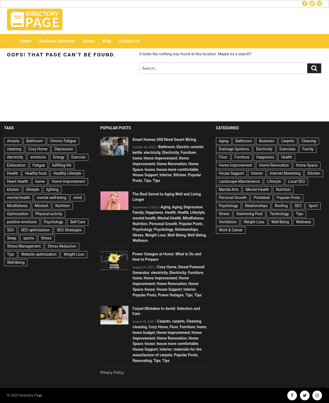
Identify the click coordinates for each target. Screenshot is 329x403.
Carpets (163, 321)
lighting (52, 189)
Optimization (17, 214)
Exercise (78, 157)
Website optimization (39, 254)
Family (138, 212)
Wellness (140, 240)
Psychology (53, 222)
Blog (107, 41)
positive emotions (22, 222)
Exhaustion (16, 165)
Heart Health (17, 181)
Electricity (170, 152)
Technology (279, 214)
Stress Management (24, 246)
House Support (145, 175)
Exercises (287, 149)
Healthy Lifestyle (67, 173)
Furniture (188, 152)
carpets (178, 321)
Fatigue (39, 165)
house (150, 169)
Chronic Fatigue (63, 141)
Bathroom (34, 141)
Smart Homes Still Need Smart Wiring (164, 139)
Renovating (142, 360)
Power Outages (171, 295)
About (88, 41)
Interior (166, 175)
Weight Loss (74, 254)
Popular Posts (190, 224)
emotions (38, 157)
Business (266, 141)
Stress (46, 238)
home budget (144, 332)
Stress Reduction (62, 246)
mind (77, 197)
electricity (15, 157)
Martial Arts (229, 189)
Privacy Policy (112, 372)
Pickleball (262, 197)
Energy (58, 157)
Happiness (154, 212)
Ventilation (228, 222)
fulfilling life (61, 165)
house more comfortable (177, 169)
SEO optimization (35, 230)
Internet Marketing (285, 173)
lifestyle (32, 189)
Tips (10, 254)
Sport (313, 206)
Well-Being (15, 262)
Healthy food (36, 173)
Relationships (186, 229)
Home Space (306, 165)
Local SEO (296, 181)
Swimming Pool (249, 214)
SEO (10, 230)
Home (25, 41)
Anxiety (13, 141)
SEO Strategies (69, 230)
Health (12, 173)
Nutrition (62, 206)
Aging (165, 207)
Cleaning (193, 321)
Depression (63, 149)
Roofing (281, 206)
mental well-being (51, 197)
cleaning (14, 149)
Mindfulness (17, 206)
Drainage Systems (234, 149)
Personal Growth (163, 224)
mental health (18, 197)
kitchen (13, 189)
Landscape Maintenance (239, 181)
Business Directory (57, 41)
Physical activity (48, 214)
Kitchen (179, 175)
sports (28, 238)
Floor (174, 327)
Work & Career (231, 230)
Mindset (41, 206)
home (40, 181)
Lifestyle (197, 212)
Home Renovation (172, 164)
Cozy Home (38, 149)
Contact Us (129, 41)
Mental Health (169, 218)
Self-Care (77, 222)
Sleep (11, 238)
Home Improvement (68, 181)
